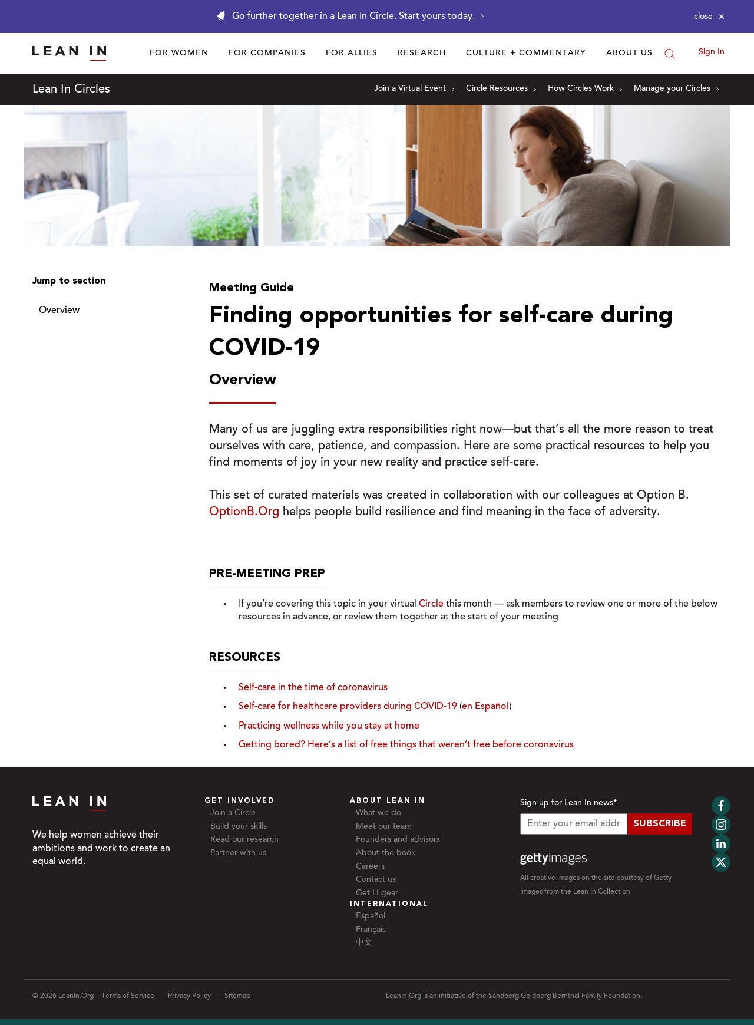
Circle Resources (501, 89)
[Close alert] (709, 16)
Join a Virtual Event (414, 89)
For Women (179, 54)
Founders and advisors (398, 840)
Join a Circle (233, 813)
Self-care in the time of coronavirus (313, 688)
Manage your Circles (676, 89)
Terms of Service (127, 996)
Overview (59, 310)
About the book (385, 853)
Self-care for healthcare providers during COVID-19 (348, 706)
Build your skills (238, 827)
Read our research (244, 840)
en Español (485, 706)
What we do (378, 813)
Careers (370, 867)
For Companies (267, 54)
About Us (629, 54)
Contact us (376, 880)
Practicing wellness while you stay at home (329, 726)
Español (370, 916)
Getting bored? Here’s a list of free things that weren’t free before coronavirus (406, 745)
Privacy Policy (189, 996)
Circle (431, 604)
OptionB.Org (244, 512)
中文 (364, 943)
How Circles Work (585, 89)
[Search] (669, 53)
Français (371, 930)
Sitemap (237, 996)
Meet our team (384, 827)
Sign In (712, 52)
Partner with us (238, 853)
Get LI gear (377, 893)
